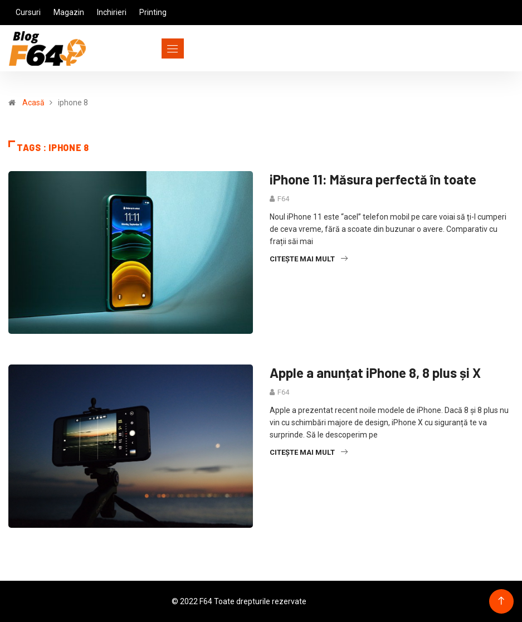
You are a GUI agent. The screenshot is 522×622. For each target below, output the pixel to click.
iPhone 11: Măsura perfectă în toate (373, 179)
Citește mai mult (309, 259)
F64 (283, 199)
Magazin (68, 12)
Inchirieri (111, 12)
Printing (153, 12)
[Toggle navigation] (152, 48)
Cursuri (28, 12)
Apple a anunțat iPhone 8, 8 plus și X (375, 373)
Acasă (33, 102)
